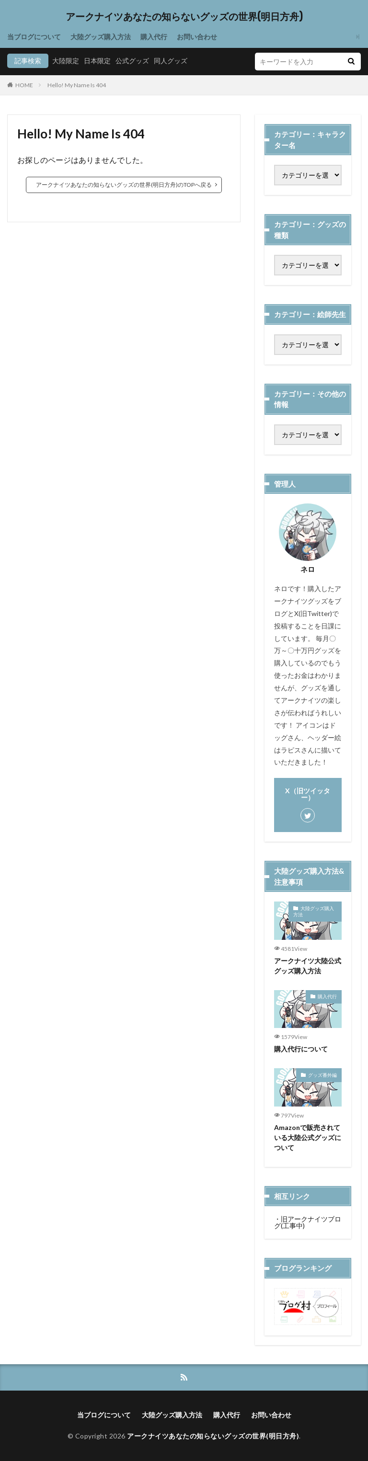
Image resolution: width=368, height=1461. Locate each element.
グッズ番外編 (322, 1075)
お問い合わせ (197, 37)
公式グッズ (132, 61)
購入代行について (301, 1049)
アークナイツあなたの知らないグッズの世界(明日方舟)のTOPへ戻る (124, 184)
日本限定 (97, 61)
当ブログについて (34, 37)
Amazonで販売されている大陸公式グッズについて (307, 1137)
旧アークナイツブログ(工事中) (307, 1222)
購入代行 (153, 37)
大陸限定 (65, 61)
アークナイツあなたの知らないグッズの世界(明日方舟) (184, 17)
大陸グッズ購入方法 (100, 37)
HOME (24, 85)
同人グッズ (170, 61)
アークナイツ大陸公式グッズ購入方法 (307, 966)
